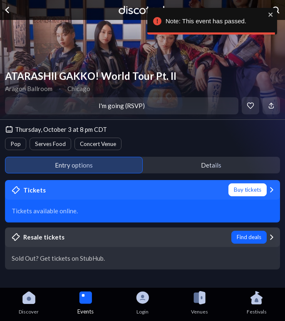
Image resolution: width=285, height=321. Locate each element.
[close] (271, 14)
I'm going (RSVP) (122, 105)
